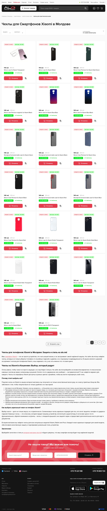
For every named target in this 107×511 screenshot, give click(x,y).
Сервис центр (44, 2)
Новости (4, 2)
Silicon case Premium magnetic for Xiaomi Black (18, 112)
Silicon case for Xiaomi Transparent (14, 70)
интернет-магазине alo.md (32, 431)
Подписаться (99, 481)
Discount (30, 489)
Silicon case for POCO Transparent (49, 325)
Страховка (30, 484)
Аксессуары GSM (27, 16)
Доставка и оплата (33, 482)
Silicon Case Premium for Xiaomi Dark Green (87, 70)
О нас (29, 2)
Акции (10, 2)
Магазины (5, 482)
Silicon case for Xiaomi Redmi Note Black (86, 240)
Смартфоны (17, 16)
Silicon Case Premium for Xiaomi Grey (85, 155)
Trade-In (52, 2)
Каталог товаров (28, 8)
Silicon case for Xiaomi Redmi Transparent (51, 240)
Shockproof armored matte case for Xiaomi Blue (88, 198)
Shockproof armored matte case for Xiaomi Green (18, 155)
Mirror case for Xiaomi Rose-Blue (48, 112)
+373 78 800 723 (98, 470)
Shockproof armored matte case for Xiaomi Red (52, 198)
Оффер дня (16, 2)
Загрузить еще (53, 342)
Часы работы (94, 2)
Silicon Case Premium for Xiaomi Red (15, 240)
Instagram (23, 469)
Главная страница (7, 16)
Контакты (35, 2)
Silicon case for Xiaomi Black (47, 70)
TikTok (14, 469)
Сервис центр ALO (33, 480)
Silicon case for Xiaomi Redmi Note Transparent (18, 283)
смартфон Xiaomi (11, 355)
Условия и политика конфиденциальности (8, 492)
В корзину (13, 78)
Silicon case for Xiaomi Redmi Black (49, 283)
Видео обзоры (6, 486)
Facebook (6, 469)
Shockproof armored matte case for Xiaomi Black (53, 155)
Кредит (29, 486)
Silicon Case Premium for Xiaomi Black (15, 198)
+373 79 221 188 (85, 2)
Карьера (24, 2)
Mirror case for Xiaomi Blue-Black (83, 112)
